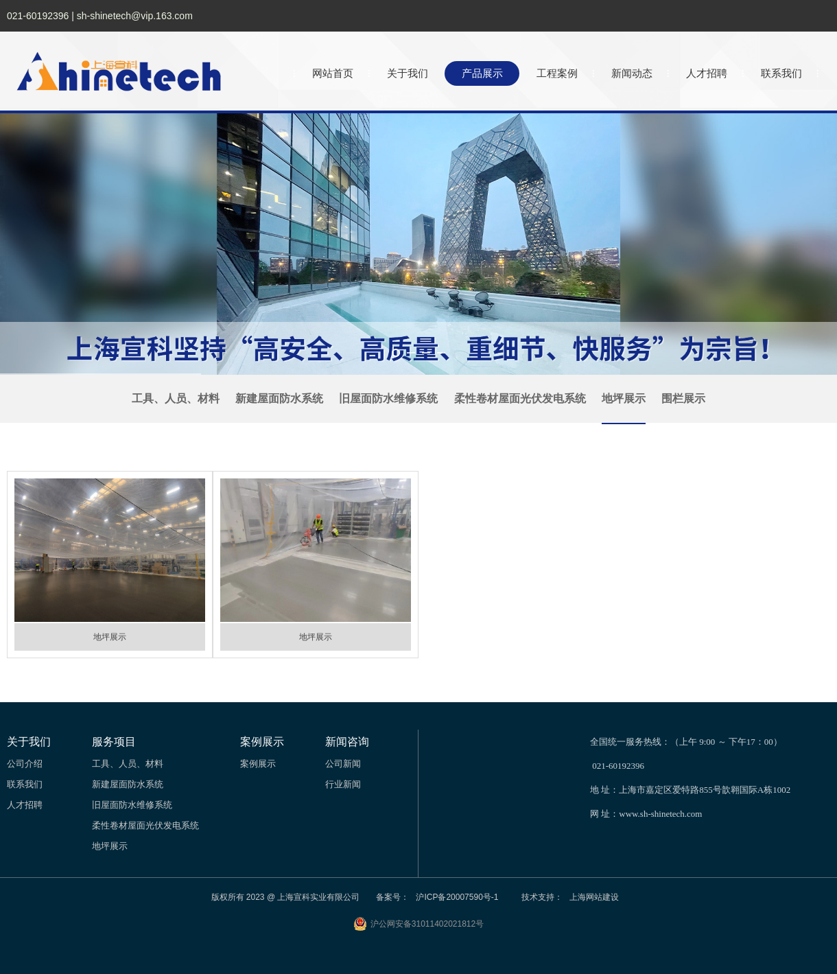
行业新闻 (343, 784)
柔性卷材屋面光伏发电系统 (520, 398)
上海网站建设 (594, 897)
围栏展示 (683, 398)
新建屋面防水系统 (279, 398)
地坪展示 (624, 398)
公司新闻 (343, 763)
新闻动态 (631, 73)
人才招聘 (706, 73)
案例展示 (258, 763)
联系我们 (781, 73)
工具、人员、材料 (176, 398)
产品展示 (482, 73)
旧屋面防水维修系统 (388, 398)
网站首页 (332, 73)
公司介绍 (25, 763)
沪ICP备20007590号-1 (457, 897)
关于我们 (407, 73)
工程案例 (557, 73)
